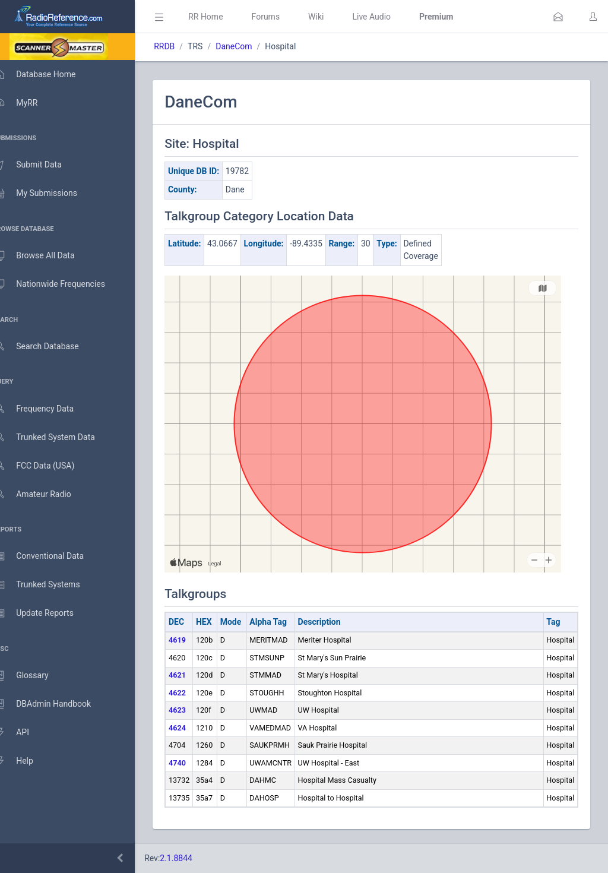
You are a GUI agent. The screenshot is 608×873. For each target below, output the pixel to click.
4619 (194, 639)
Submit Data (39, 165)
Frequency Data (45, 409)
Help (25, 761)
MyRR (27, 102)
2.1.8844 (193, 858)
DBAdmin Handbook (54, 704)
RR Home (222, 16)
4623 (194, 710)
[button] (558, 16)
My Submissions (47, 193)
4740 (194, 762)
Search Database (48, 346)
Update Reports (45, 613)
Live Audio (388, 16)
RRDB (181, 46)
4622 (194, 692)
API (23, 733)
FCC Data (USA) (45, 466)
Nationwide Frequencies (61, 284)
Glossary (32, 675)
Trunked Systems (48, 585)
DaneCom (251, 46)
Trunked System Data (56, 437)
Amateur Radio (44, 494)
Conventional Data (50, 556)
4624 (194, 727)
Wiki (333, 16)
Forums (282, 16)
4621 (194, 674)
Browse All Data (45, 256)
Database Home (46, 74)
